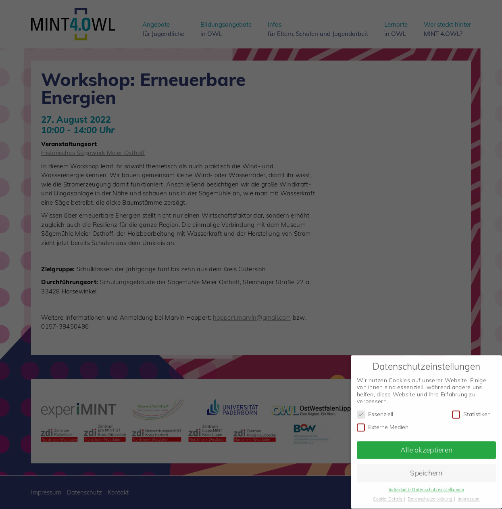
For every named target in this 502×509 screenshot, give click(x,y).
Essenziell (375, 410)
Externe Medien (382, 423)
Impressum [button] (469, 495)
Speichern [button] (426, 468)
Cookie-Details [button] (388, 495)
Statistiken (471, 410)
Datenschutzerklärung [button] (430, 495)
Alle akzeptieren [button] (426, 445)
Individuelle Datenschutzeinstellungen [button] (427, 485)
